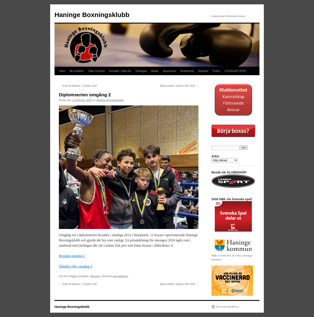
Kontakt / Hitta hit (120, 71)
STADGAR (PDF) (235, 71)
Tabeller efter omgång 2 (75, 266)
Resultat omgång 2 (72, 256)
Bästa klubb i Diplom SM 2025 (179, 85)
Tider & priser (96, 71)
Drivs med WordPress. (227, 306)
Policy (216, 71)
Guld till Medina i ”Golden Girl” (78, 85)
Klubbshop (187, 71)
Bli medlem (77, 71)
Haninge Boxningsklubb (92, 14)
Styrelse (203, 71)
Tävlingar (141, 71)
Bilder (155, 71)
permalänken (120, 276)
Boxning (95, 276)
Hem (62, 71)
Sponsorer (169, 71)
